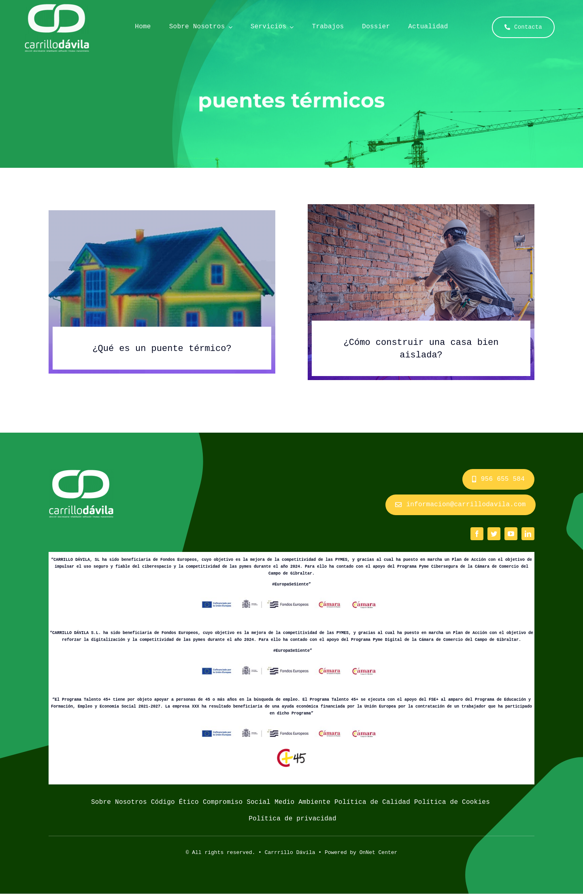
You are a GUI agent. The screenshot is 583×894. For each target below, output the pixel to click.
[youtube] (510, 533)
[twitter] (493, 533)
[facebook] (476, 533)
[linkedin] (527, 533)
